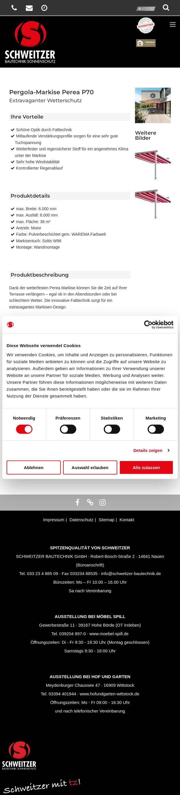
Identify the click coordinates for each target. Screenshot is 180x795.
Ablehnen (33, 467)
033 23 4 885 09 (42, 573)
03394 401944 (62, 693)
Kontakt (127, 519)
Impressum (53, 519)
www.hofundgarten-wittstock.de (109, 693)
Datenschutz (81, 519)
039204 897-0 (72, 633)
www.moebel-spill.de (109, 633)
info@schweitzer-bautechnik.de (131, 573)
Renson (146, 37)
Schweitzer (146, 20)
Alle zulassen (146, 467)
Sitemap (106, 519)
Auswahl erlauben (90, 467)
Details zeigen (147, 450)
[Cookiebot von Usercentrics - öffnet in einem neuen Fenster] (148, 324)
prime (146, 3)
